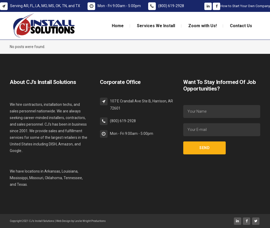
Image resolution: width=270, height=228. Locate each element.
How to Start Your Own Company (245, 6)
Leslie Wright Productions (90, 221)
